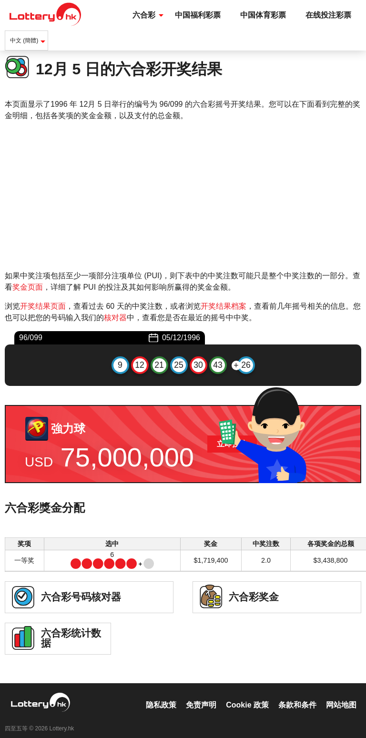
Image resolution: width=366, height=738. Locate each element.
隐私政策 (161, 695)
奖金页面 (27, 287)
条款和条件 (297, 695)
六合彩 (143, 15)
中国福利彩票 (198, 15)
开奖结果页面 (43, 306)
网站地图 (341, 695)
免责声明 (201, 695)
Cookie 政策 (247, 695)
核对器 (115, 317)
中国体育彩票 (263, 15)
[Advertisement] (183, 196)
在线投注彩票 (328, 15)
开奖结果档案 (223, 306)
